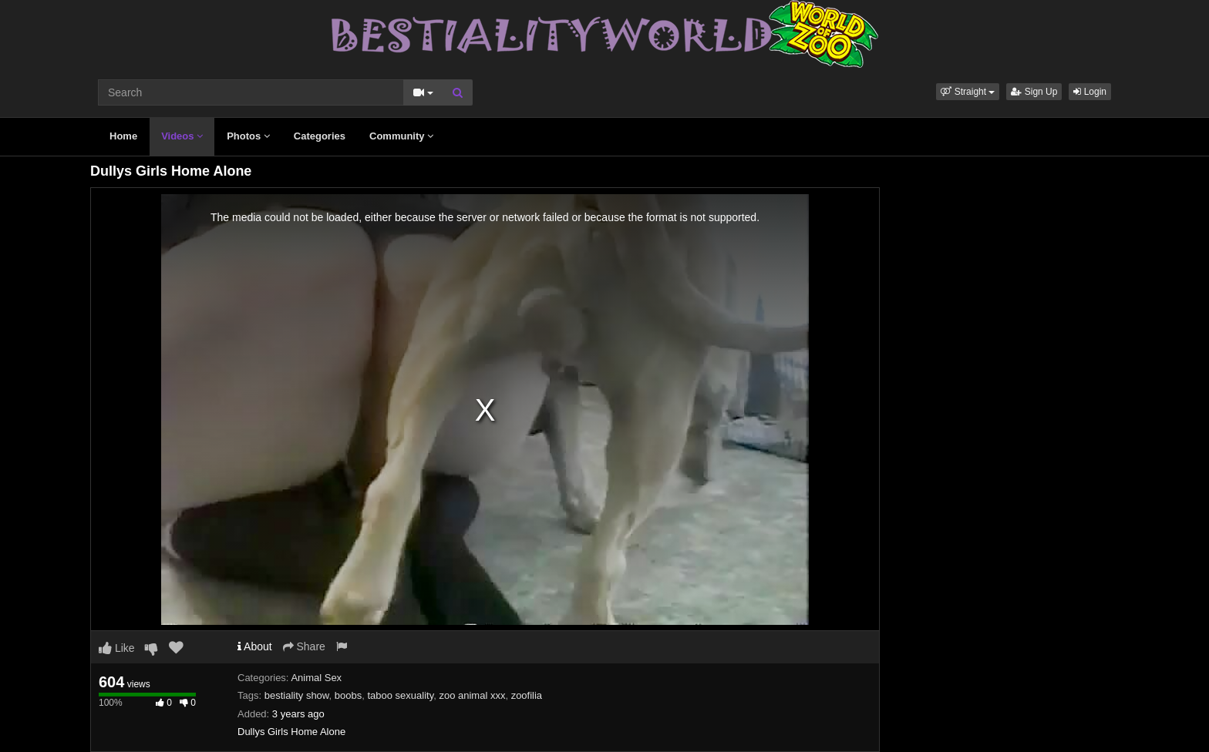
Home (123, 136)
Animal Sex (316, 677)
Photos (248, 136)
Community (401, 136)
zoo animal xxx (472, 695)
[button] (967, 91)
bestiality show (296, 695)
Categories (319, 136)
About (254, 646)
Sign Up (1034, 91)
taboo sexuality (400, 695)
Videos (182, 136)
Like (117, 648)
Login (1089, 91)
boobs (348, 695)
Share (304, 646)
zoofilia (526, 695)
